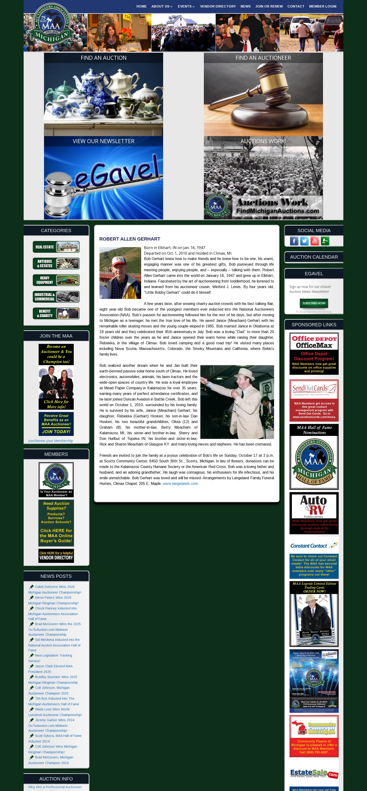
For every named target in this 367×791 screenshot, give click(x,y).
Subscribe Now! (314, 192)
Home (141, 6)
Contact (296, 6)
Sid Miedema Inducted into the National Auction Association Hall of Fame (54, 534)
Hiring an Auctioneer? (44, 700)
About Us (160, 6)
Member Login (322, 6)
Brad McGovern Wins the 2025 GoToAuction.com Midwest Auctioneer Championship (54, 518)
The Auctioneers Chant (45, 710)
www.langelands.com (180, 373)
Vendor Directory (218, 6)
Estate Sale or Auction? (45, 690)
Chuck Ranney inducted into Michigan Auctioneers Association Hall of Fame (53, 503)
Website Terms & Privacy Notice (52, 770)
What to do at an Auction (47, 719)
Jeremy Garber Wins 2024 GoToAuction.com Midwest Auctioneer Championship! (51, 614)
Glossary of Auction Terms (48, 738)
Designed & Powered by (284, 787)
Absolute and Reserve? (45, 729)
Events (185, 6)
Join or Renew (269, 6)
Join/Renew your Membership (50, 330)
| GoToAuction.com (322, 787)
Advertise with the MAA (46, 760)
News (246, 6)
